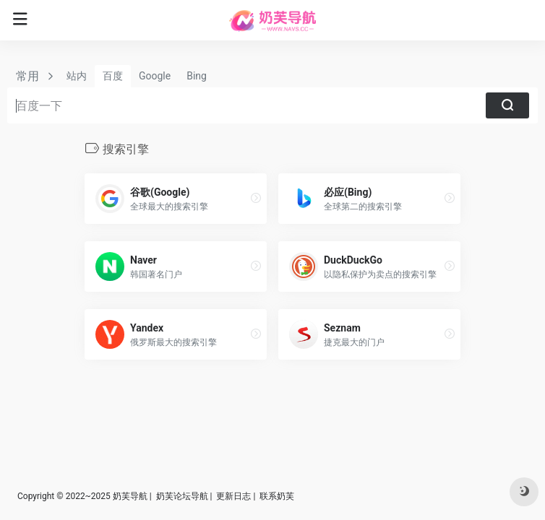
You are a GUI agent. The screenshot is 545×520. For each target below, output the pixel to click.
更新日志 (233, 496)
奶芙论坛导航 (182, 496)
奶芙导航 (130, 496)
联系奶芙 (276, 496)
